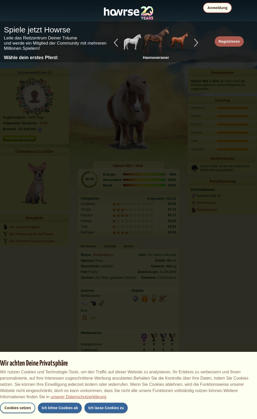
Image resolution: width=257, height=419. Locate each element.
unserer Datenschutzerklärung (78, 397)
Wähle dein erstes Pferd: (31, 57)
